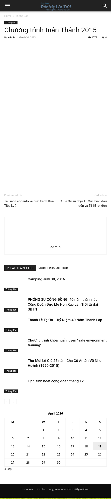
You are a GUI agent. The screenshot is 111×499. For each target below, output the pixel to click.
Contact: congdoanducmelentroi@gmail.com (63, 489)
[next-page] (13, 401)
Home (8, 16)
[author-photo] (55, 225)
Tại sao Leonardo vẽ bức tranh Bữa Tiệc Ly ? (29, 203)
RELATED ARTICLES (20, 268)
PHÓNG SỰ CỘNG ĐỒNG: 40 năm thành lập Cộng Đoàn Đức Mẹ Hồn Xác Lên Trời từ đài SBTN (63, 304)
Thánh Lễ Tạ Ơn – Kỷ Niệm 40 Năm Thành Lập (65, 320)
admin (11, 37)
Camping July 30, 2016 (46, 279)
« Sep (8, 469)
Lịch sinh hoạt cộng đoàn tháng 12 (56, 381)
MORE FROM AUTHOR (53, 268)
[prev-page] (7, 401)
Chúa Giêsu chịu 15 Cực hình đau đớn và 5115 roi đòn (83, 203)
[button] (7, 5)
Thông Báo (22, 16)
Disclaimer (27, 489)
